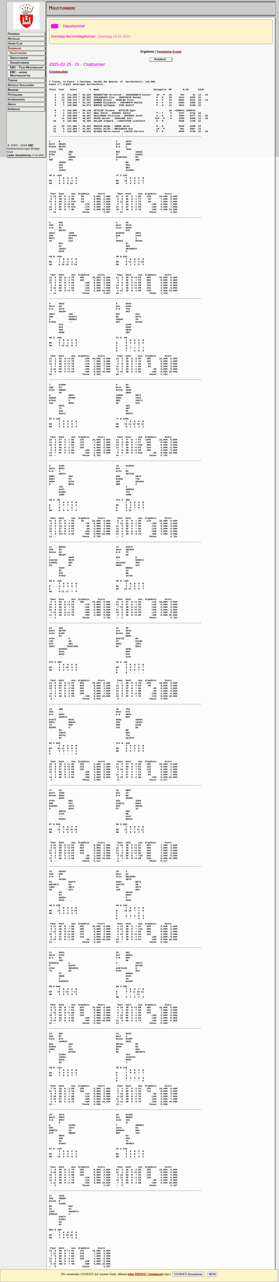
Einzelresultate (58, 72)
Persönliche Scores (169, 52)
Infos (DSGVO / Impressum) (145, 1274)
